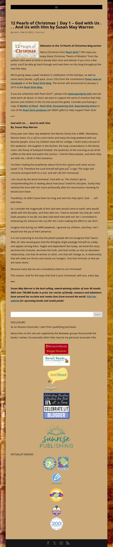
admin (16, 32)
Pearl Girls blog (42, 83)
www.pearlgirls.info (80, 93)
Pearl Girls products (35, 110)
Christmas (39, 32)
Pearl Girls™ (73, 52)
